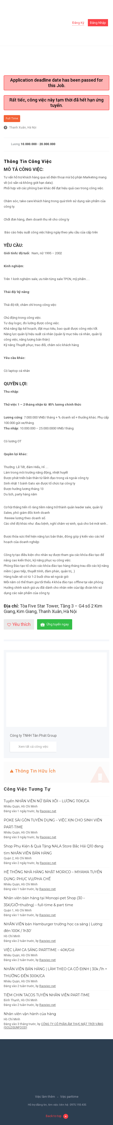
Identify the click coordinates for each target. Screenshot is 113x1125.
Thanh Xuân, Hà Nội (22, 127)
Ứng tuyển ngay (55, 624)
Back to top (57, 1116)
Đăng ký (78, 23)
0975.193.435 (78, 1104)
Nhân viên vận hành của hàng (30, 1014)
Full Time (12, 118)
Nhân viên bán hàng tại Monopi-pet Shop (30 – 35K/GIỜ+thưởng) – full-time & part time (44, 901)
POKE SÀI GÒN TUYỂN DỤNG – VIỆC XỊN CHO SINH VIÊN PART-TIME (53, 823)
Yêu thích (19, 624)
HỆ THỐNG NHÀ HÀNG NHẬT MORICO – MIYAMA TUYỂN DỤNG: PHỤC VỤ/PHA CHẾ (53, 875)
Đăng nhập (98, 23)
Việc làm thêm (45, 1096)
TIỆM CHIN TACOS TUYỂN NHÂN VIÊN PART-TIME (47, 995)
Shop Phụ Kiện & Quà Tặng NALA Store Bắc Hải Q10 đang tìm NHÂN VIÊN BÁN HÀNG (53, 849)
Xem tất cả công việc (33, 746)
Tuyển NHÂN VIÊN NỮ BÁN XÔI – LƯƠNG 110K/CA (46, 801)
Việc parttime (69, 1096)
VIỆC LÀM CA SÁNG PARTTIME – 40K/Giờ (39, 950)
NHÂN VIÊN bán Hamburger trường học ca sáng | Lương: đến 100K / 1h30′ (53, 927)
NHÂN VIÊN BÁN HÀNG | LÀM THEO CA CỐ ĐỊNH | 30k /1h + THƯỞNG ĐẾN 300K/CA (55, 972)
